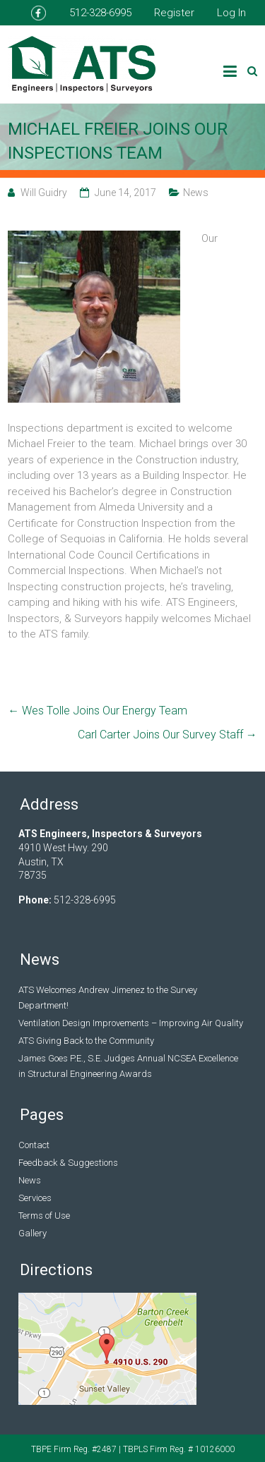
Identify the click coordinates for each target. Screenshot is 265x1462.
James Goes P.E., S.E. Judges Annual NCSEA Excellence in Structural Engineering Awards (128, 1066)
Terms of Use (44, 1215)
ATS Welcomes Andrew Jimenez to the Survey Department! (107, 998)
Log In (231, 12)
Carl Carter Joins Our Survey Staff (167, 734)
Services (35, 1198)
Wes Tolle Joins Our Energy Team (97, 710)
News (195, 192)
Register (174, 12)
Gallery (32, 1233)
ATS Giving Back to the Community (86, 1040)
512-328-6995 (100, 12)
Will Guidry (43, 192)
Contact (33, 1145)
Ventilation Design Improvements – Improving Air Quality (130, 1023)
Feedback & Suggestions (68, 1162)
